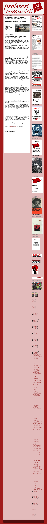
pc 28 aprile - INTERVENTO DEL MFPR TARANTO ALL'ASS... (37, 365)
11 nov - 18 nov (35, 319)
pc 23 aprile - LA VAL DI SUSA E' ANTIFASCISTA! (37, 470)
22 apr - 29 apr (35, 353)
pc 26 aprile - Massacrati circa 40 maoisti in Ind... (37, 418)
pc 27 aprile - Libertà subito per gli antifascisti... (37, 391)
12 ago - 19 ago (35, 334)
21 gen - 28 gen (35, 505)
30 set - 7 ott (35, 326)
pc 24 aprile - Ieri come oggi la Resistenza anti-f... (37, 450)
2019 (33, 308)
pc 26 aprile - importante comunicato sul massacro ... (37, 412)
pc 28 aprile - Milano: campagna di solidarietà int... (37, 378)
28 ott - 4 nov (35, 321)
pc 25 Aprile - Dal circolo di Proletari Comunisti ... (36, 441)
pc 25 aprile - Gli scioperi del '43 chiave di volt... (37, 424)
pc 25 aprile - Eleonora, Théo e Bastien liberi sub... (37, 439)
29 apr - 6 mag (35, 352)
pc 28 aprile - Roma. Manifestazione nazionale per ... (37, 359)
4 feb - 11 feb (35, 503)
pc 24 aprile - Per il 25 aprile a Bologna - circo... (37, 454)
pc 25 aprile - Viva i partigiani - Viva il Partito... (37, 426)
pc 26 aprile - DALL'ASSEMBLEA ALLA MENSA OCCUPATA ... (37, 410)
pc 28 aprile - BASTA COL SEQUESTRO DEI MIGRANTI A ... (37, 380)
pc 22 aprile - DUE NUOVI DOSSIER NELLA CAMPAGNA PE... (37, 489)
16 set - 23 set (35, 328)
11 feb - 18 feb (35, 502)
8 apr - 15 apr (35, 492)
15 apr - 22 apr (35, 491)
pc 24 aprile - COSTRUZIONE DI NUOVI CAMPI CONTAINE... (37, 447)
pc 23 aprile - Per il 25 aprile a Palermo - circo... (37, 464)
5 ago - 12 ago (35, 335)
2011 (33, 516)
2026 (33, 300)
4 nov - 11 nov (35, 320)
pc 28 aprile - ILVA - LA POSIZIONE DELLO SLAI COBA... (37, 373)
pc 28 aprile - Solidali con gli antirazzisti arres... (37, 355)
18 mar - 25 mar (35, 496)
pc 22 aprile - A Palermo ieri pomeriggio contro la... (36, 483)
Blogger (29, 521)
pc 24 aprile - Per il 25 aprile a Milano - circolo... (37, 456)
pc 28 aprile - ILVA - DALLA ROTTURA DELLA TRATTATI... (36, 376)
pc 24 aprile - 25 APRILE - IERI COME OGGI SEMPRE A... (37, 445)
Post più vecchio (26, 154)
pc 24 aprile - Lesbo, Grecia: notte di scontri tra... (37, 458)
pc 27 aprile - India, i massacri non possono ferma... (37, 399)
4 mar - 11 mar (35, 498)
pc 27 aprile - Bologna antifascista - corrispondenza (37, 393)
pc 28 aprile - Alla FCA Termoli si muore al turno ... (37, 357)
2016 (33, 510)
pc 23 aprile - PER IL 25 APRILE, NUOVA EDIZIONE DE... (37, 460)
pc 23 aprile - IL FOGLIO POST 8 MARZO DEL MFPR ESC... (37, 468)
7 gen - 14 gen (35, 508)
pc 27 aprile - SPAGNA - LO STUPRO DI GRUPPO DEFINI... (36, 385)
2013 (33, 514)
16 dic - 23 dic (35, 313)
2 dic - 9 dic (34, 315)
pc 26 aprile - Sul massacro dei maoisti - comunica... (37, 414)
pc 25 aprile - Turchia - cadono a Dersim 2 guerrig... (37, 435)
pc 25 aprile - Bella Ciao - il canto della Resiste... (37, 422)
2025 (33, 301)
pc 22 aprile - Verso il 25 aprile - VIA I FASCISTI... (37, 481)
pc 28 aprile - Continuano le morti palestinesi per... (37, 361)
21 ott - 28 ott (35, 322)
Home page (17, 154)
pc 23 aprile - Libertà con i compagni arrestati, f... (36, 471)
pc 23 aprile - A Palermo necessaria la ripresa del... (37, 466)
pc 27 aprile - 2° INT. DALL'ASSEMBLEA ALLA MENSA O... (37, 408)
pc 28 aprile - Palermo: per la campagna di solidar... (37, 382)
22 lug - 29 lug (35, 338)
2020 (33, 307)
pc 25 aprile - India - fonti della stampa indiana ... (37, 433)
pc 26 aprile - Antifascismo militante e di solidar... (36, 420)
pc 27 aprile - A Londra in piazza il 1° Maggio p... (37, 387)
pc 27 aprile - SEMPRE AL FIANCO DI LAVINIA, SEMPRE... (36, 406)
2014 (33, 513)
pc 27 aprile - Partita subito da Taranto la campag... (37, 403)
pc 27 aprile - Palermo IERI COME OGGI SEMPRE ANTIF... (36, 395)
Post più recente (8, 154)
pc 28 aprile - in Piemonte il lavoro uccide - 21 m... (36, 369)
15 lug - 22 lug (35, 339)
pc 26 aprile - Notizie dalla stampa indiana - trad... (36, 416)
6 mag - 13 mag (35, 351)
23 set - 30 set (35, 327)
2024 (33, 302)
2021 (33, 306)
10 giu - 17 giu (35, 345)
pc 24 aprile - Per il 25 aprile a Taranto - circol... (37, 452)
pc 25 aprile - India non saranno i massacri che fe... (37, 431)
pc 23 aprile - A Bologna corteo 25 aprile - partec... (37, 462)
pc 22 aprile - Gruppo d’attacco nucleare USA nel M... (37, 479)
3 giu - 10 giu (35, 346)
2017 (33, 509)
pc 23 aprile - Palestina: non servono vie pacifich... (36, 473)
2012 (33, 515)
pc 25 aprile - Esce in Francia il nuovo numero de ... (37, 437)
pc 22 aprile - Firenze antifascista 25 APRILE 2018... (37, 477)
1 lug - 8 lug (35, 341)
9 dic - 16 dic (35, 314)
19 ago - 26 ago (35, 333)
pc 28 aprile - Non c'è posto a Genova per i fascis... (37, 367)
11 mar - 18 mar (35, 497)
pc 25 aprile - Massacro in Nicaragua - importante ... (36, 429)
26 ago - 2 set (35, 332)
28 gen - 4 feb (35, 504)
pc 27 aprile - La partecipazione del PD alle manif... (37, 397)
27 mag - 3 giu (35, 347)
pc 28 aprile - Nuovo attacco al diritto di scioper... (37, 363)
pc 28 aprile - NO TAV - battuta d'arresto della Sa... (37, 371)
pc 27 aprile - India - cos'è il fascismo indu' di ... (36, 401)
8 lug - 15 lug (35, 340)
